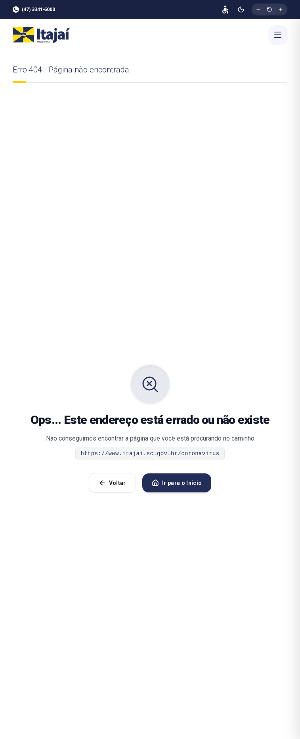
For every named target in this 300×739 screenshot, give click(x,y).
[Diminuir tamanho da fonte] (258, 9)
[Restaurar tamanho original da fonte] (269, 9)
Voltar (112, 482)
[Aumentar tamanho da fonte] (280, 9)
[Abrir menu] (277, 34)
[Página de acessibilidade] (225, 9)
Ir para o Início (177, 482)
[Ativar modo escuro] (241, 9)
